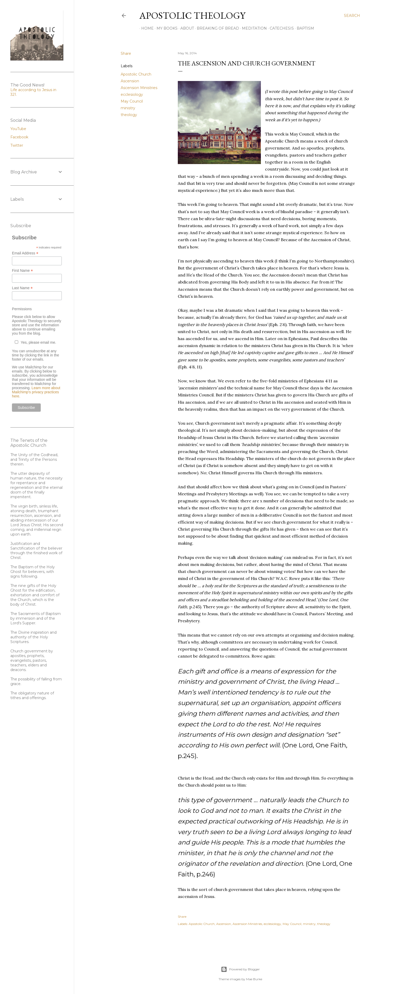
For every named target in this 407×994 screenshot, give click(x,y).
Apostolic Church (136, 74)
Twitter (16, 145)
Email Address (25, 253)
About (185, 28)
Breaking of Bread (216, 28)
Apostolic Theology (192, 15)
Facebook (19, 137)
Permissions (22, 309)
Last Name (22, 288)
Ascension (130, 81)
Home (145, 28)
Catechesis (280, 28)
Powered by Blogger (240, 969)
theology (129, 114)
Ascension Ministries (139, 87)
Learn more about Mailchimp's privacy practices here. (36, 392)
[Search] (352, 15)
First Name (22, 270)
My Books (165, 28)
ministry (128, 108)
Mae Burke (254, 979)
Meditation (252, 28)
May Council (132, 101)
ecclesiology (132, 94)
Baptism (303, 28)
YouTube (18, 128)
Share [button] (126, 53)
